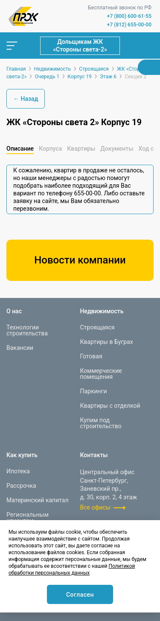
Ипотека (18, 471)
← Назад (25, 98)
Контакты (94, 455)
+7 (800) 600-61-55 (129, 16)
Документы (116, 148)
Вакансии (19, 347)
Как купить (22, 455)
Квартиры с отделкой (110, 405)
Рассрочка (21, 485)
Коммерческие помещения (101, 373)
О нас (14, 311)
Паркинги (93, 391)
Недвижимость (102, 311)
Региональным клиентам (27, 517)
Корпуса (50, 148)
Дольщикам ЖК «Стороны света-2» (80, 45)
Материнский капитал (37, 500)
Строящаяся (97, 327)
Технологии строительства (27, 330)
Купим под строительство (101, 423)
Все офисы (95, 507)
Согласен (80, 594)
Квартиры (81, 148)
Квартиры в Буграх (106, 341)
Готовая (91, 356)
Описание (20, 148)
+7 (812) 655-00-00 (129, 25)
